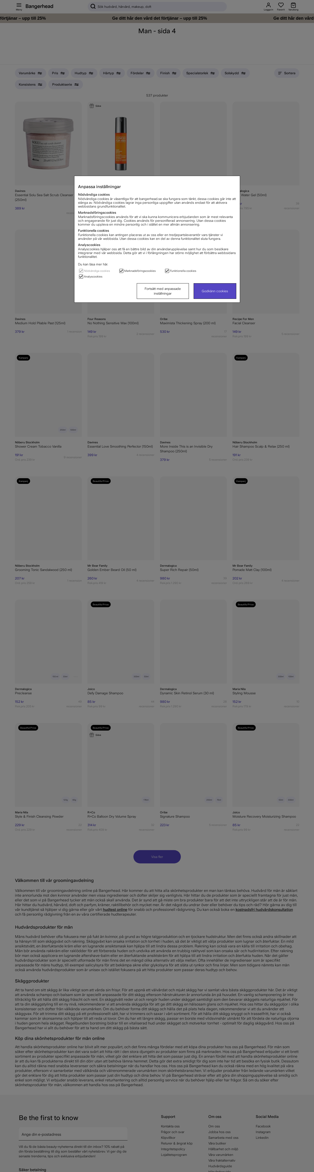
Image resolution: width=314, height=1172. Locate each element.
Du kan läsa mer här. (93, 264)
